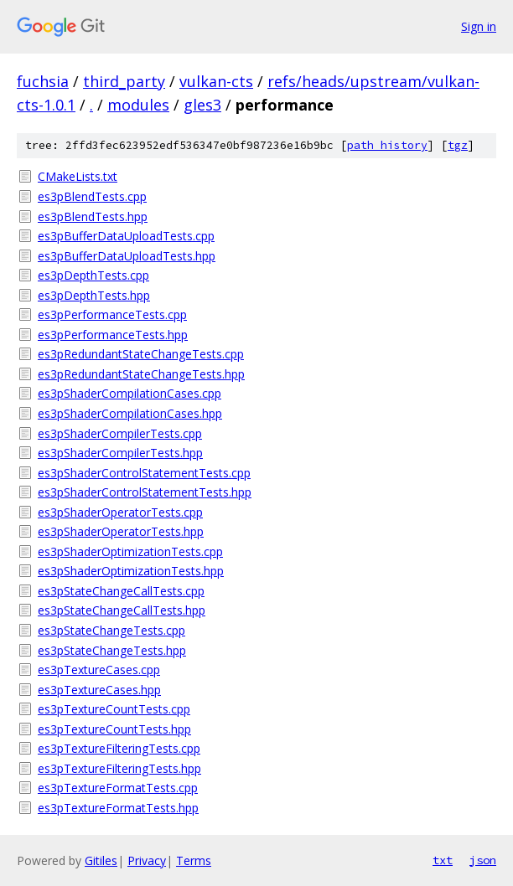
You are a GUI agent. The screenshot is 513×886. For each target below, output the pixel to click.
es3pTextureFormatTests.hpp (118, 808)
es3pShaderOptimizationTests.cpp (130, 551)
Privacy (146, 860)
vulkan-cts (216, 81)
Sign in (478, 26)
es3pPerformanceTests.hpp (113, 335)
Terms (193, 860)
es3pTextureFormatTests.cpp (118, 788)
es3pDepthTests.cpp (93, 275)
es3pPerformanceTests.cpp (112, 314)
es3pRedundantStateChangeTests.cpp (141, 354)
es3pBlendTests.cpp (92, 196)
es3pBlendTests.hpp (93, 216)
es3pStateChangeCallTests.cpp (121, 591)
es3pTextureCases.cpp (99, 669)
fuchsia (43, 81)
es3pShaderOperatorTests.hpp (121, 531)
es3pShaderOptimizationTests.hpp (131, 571)
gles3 (202, 105)
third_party (124, 81)
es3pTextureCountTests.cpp (114, 709)
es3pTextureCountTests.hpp (114, 729)
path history (387, 145)
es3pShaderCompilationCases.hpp (130, 413)
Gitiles (101, 860)
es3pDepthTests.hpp (94, 295)
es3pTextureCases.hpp (99, 690)
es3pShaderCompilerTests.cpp (120, 433)
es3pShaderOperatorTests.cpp (120, 512)
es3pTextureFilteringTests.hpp (119, 768)
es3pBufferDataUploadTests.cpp (126, 236)
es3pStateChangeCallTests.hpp (121, 610)
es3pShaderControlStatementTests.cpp (144, 473)
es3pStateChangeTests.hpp (112, 650)
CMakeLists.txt (77, 176)
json (482, 860)
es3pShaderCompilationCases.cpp (129, 393)
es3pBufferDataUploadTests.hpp (126, 256)
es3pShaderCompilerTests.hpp (120, 453)
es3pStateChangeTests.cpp (111, 630)
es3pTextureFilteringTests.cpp (119, 748)
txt (443, 860)
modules (138, 105)
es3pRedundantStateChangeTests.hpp (141, 374)
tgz (458, 145)
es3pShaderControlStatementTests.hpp (144, 492)
